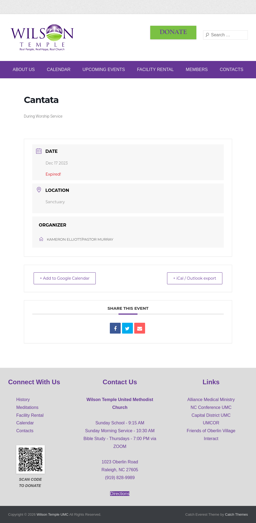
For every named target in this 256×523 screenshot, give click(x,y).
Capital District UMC (211, 415)
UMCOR (211, 423)
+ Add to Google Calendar (67, 278)
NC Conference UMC (211, 407)
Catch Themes (236, 514)
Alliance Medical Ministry (211, 399)
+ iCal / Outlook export (192, 278)
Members (197, 69)
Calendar (59, 69)
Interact (211, 438)
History (23, 399)
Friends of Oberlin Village (211, 430)
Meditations (27, 407)
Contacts (231, 69)
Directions (119, 493)
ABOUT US (24, 69)
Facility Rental (155, 69)
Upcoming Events (103, 69)
